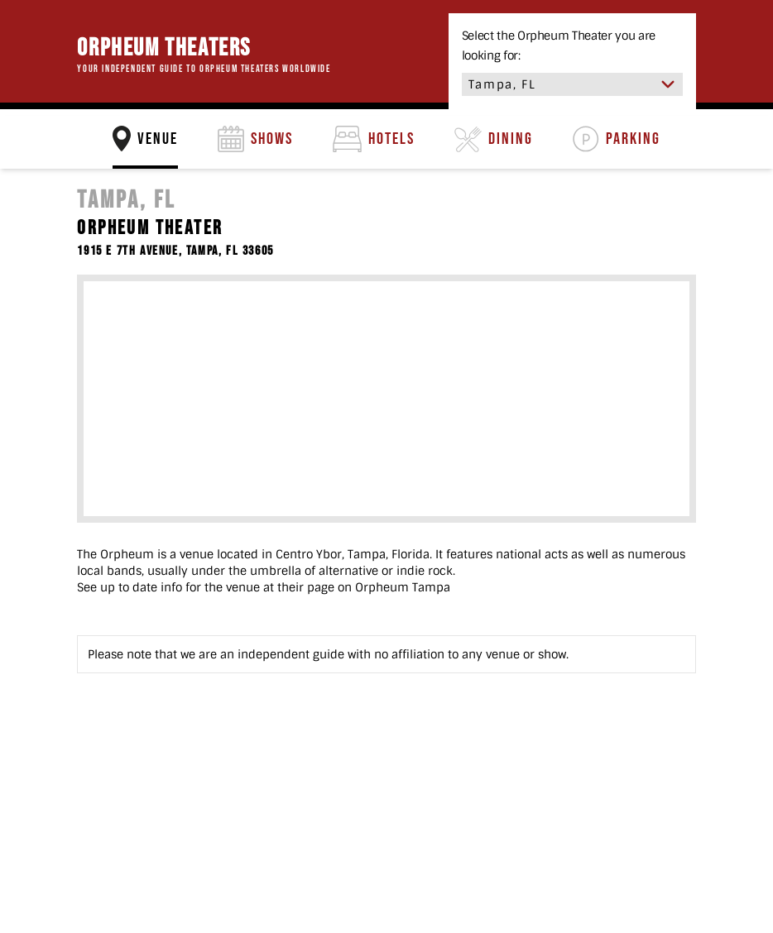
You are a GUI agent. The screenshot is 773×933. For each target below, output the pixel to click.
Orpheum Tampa (402, 587)
